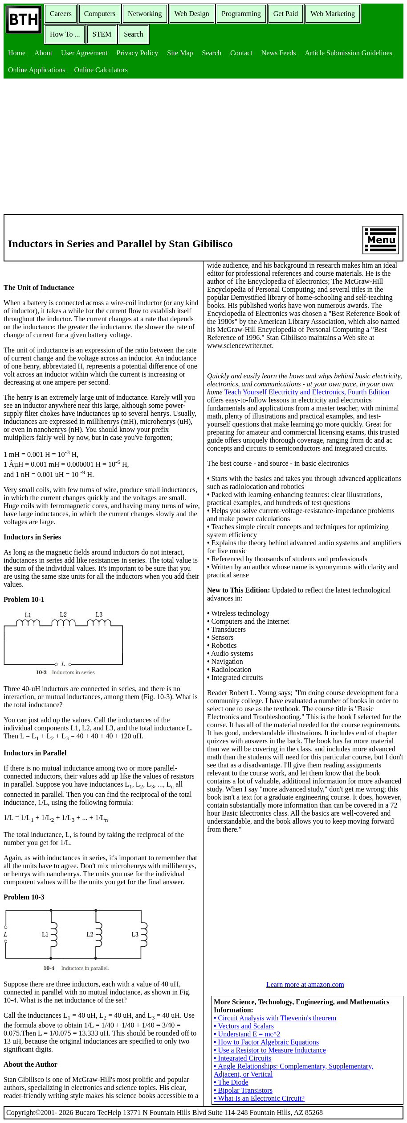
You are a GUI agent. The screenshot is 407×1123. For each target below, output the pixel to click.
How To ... (65, 34)
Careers (61, 13)
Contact (241, 53)
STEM (101, 34)
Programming (241, 13)
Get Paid (285, 13)
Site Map (180, 53)
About (43, 53)
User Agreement (84, 53)
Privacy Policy (138, 53)
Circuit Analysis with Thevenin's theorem (275, 1018)
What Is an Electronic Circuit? (259, 1098)
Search (133, 34)
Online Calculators (100, 70)
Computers (99, 13)
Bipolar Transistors (243, 1090)
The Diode (231, 1082)
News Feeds (278, 53)
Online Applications (36, 70)
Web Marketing (332, 13)
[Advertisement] (203, 147)
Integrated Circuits (242, 1058)
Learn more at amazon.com (305, 984)
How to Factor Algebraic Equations (266, 1042)
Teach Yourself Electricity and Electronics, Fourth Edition (306, 392)
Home (16, 53)
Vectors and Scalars (244, 1026)
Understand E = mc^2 (247, 1034)
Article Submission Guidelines (348, 53)
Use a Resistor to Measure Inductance (270, 1050)
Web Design (192, 13)
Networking (145, 13)
